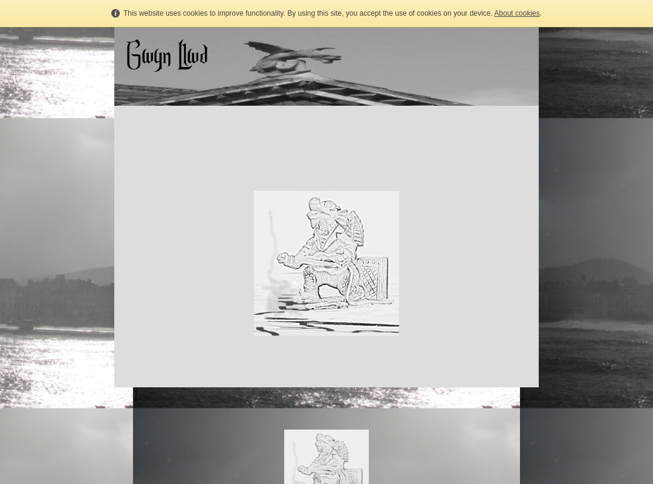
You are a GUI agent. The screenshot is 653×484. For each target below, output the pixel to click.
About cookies (516, 13)
